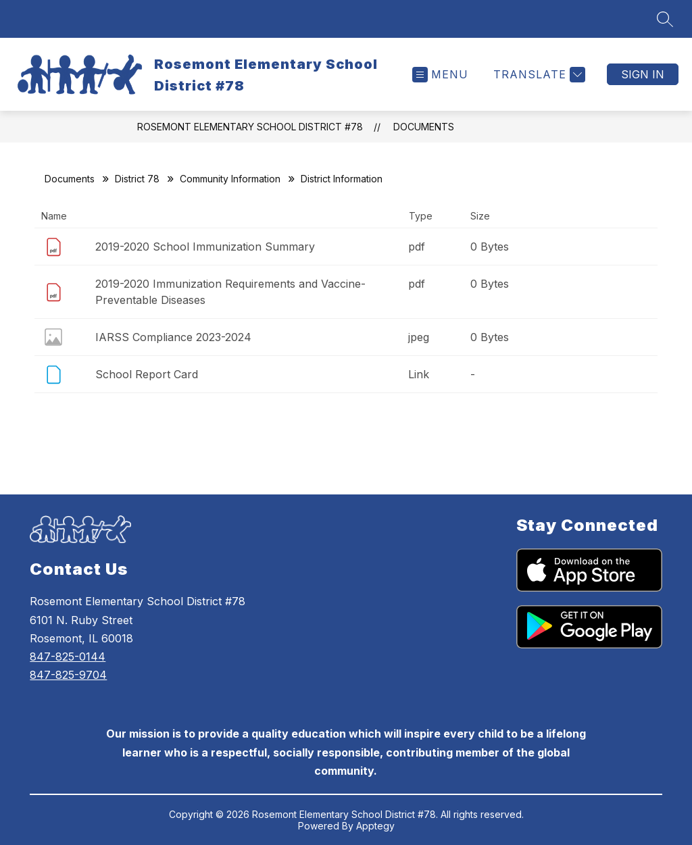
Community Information (230, 178)
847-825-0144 (67, 656)
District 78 (137, 178)
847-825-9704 (68, 675)
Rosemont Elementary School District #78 (250, 126)
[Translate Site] (537, 74)
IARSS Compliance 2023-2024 (173, 337)
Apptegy (375, 825)
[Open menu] (440, 74)
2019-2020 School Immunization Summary (205, 246)
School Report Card (146, 374)
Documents (423, 126)
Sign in (642, 74)
